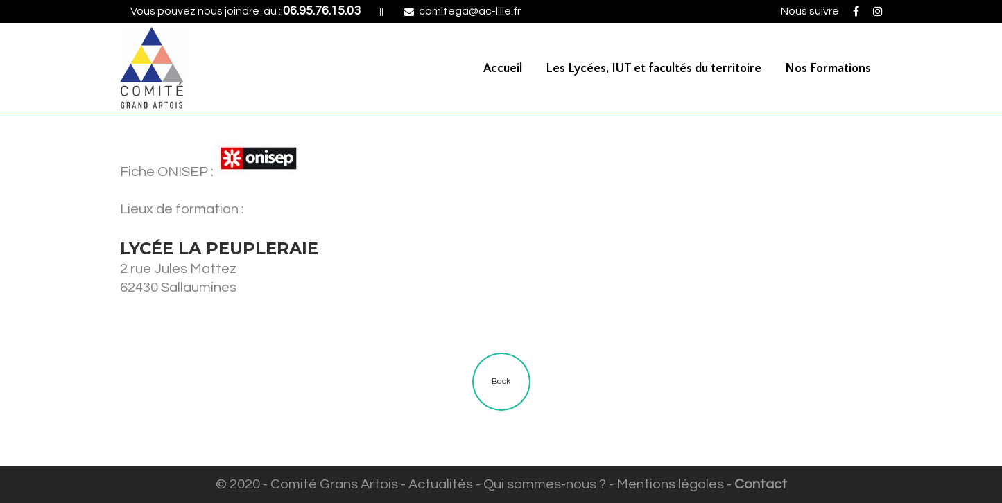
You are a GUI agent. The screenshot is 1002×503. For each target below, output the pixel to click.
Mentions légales (670, 484)
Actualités (440, 484)
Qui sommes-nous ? (544, 484)
